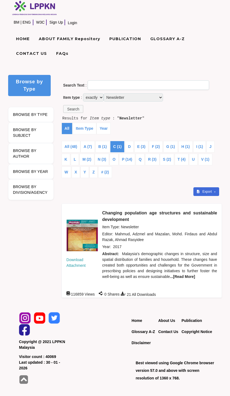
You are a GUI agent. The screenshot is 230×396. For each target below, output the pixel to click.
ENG (27, 22)
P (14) (127, 159)
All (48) (71, 146)
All (67, 128)
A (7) (88, 146)
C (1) (117, 146)
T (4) (182, 159)
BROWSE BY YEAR (30, 171)
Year (104, 128)
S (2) (167, 159)
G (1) (170, 146)
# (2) (105, 172)
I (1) (199, 146)
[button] (73, 109)
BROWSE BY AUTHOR (25, 153)
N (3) (102, 159)
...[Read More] (182, 276)
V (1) (205, 159)
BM (16, 22)
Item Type (84, 128)
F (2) (156, 146)
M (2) (86, 159)
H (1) (185, 146)
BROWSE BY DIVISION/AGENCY (30, 190)
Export (205, 192)
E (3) (141, 146)
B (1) (102, 146)
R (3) (152, 159)
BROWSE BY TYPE (30, 114)
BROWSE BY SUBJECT (25, 133)
